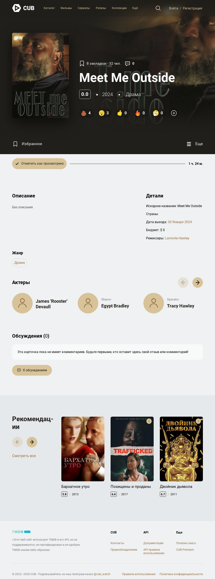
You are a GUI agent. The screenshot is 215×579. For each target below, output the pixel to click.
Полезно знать (186, 543)
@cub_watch (102, 574)
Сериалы (84, 8)
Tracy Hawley (180, 305)
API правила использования (153, 551)
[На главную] (23, 8)
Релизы (101, 8)
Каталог (49, 8)
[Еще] (194, 144)
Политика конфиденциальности (181, 574)
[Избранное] (27, 144)
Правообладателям (124, 549)
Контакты (117, 543)
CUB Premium (185, 549)
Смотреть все (24, 456)
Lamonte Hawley (177, 238)
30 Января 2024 (180, 222)
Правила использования (139, 574)
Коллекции (119, 8)
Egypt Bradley (115, 305)
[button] (197, 282)
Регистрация (192, 8)
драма (133, 94)
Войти (173, 8)
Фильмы (66, 8)
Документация (153, 543)
